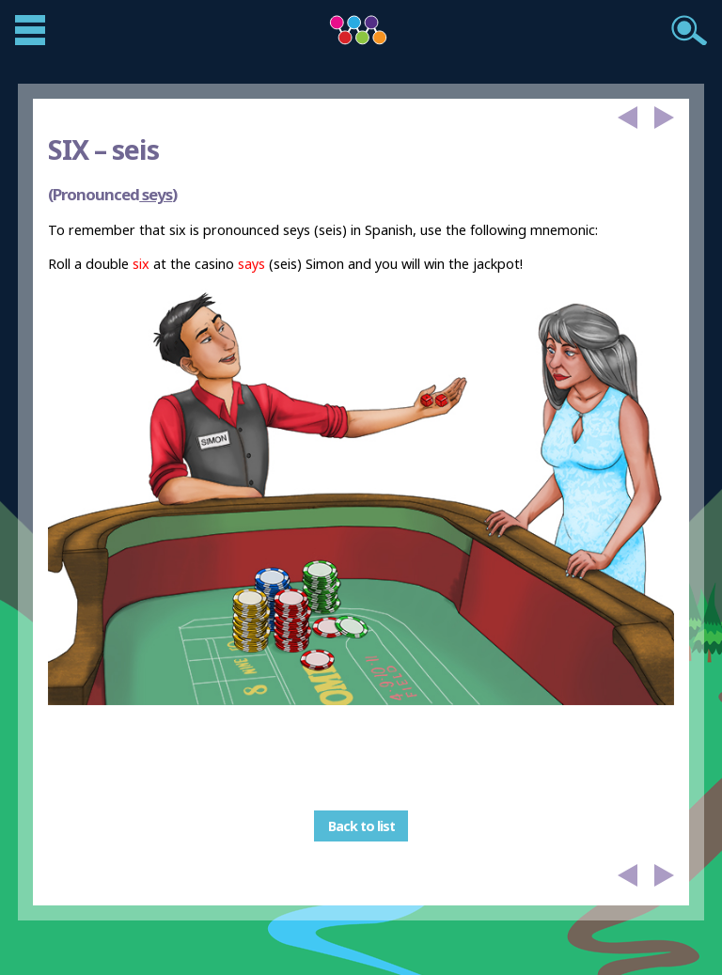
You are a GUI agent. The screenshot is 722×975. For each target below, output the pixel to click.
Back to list (361, 826)
